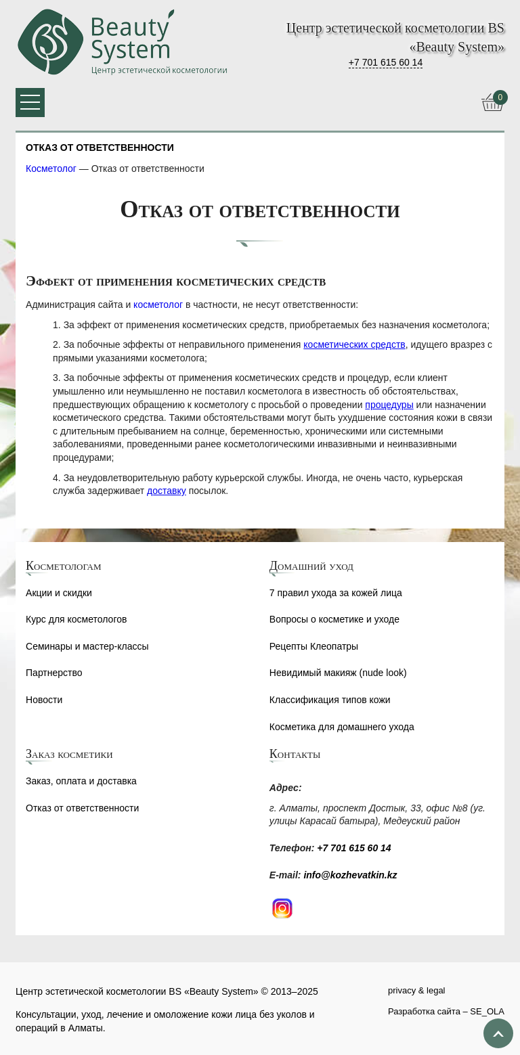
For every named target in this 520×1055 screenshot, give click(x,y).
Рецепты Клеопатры (313, 646)
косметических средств (354, 344)
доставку (166, 490)
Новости (44, 699)
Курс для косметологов (76, 619)
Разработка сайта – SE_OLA (446, 1011)
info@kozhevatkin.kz (350, 875)
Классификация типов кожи (330, 699)
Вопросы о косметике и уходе (334, 619)
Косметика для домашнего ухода (341, 726)
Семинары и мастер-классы (87, 646)
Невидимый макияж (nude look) (338, 672)
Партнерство (54, 672)
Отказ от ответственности (82, 808)
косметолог (158, 304)
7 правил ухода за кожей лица (335, 592)
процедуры (389, 404)
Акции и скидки (59, 592)
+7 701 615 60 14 (385, 62)
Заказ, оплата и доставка (81, 781)
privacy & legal (417, 990)
